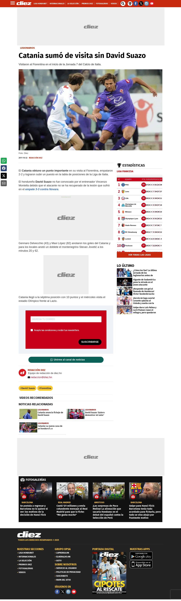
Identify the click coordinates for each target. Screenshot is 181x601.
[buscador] (123, 3)
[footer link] (90, 541)
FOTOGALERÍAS (36, 479)
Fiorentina (45, 388)
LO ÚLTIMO (125, 266)
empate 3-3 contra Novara (41, 189)
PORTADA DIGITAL (103, 549)
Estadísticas (133, 165)
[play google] (147, 556)
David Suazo (28, 388)
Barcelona (27, 502)
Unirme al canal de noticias (69, 360)
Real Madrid (64, 502)
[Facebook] (57, 592)
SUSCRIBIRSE (90, 341)
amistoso (99, 502)
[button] (4, 161)
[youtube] (73, 592)
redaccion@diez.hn (40, 377)
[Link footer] (29, 534)
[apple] (147, 564)
